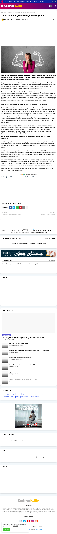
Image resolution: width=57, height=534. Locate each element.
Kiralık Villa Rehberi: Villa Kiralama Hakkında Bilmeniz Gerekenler (24, 1)
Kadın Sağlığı (5, 394)
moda (12, 396)
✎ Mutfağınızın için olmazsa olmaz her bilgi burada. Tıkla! (18, 177)
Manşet (10, 12)
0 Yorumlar (52, 260)
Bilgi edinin (15, 526)
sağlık (17, 396)
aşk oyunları (25, 394)
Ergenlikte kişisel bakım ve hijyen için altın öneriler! (23, 379)
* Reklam (40, 526)
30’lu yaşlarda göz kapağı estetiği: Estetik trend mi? (23, 337)
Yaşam (18, 394)
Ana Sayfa (4, 12)
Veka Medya (27, 229)
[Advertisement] (28, 291)
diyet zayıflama (42, 394)
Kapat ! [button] (7, 529)
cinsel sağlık (33, 394)
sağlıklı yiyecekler (35, 396)
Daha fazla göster (50, 238)
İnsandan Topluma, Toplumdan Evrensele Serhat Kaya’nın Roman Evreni (29, 350)
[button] (52, 1)
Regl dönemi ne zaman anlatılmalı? (19, 372)
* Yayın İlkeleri (32, 526)
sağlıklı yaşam (24, 396)
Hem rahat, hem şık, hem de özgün (18, 343)
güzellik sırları (12, 203)
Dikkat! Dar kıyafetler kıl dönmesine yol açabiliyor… (23, 365)
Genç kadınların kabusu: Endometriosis (20, 357)
